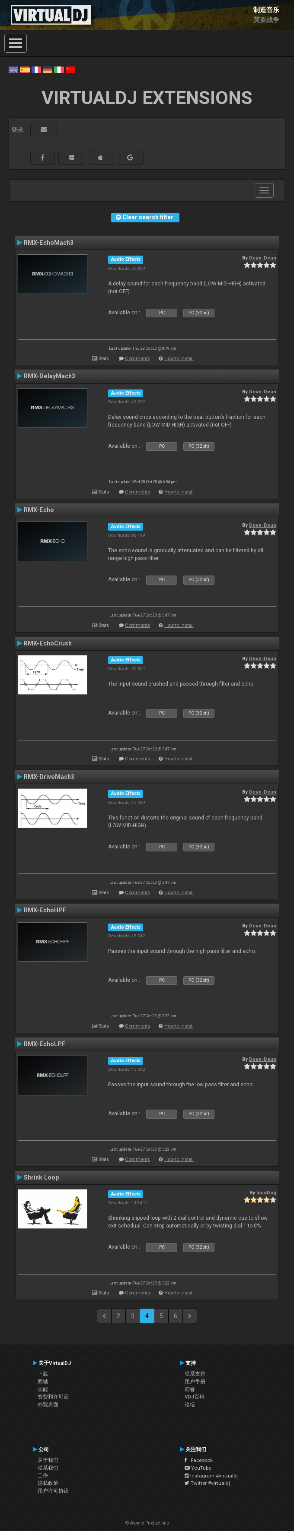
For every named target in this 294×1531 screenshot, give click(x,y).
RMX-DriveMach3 (49, 776)
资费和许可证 (53, 1397)
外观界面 (48, 1404)
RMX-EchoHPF (45, 910)
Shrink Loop (41, 1177)
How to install (179, 358)
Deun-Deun (262, 258)
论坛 (190, 1404)
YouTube (198, 1468)
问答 (190, 1389)
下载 (43, 1374)
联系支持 (195, 1374)
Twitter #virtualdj (207, 1483)
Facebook (199, 1460)
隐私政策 (48, 1483)
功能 (43, 1389)
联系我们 (48, 1468)
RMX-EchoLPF (44, 1044)
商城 (43, 1382)
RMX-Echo (39, 509)
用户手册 (195, 1382)
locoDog (266, 1192)
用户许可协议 (53, 1491)
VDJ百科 (195, 1397)
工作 (43, 1476)
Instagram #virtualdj (211, 1476)
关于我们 (48, 1460)
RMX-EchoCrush (48, 643)
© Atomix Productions (147, 1523)
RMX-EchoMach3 (49, 242)
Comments (137, 358)
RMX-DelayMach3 (49, 376)
